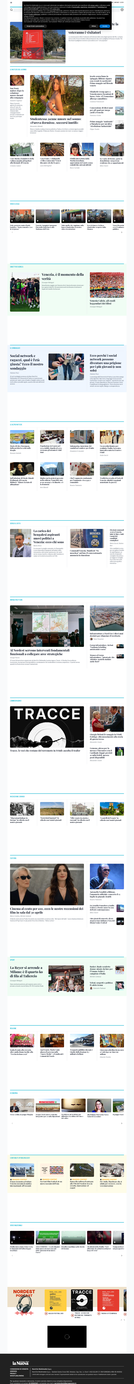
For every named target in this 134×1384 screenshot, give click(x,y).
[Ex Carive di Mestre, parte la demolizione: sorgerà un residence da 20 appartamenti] (112, 149)
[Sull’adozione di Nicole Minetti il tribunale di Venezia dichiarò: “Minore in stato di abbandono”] (22, 469)
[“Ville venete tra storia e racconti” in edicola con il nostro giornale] (82, 809)
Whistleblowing (17, 1376)
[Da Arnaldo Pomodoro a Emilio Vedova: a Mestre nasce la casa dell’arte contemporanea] (102, 908)
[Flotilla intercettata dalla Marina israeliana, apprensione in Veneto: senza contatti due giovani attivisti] (82, 149)
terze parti (53, 11)
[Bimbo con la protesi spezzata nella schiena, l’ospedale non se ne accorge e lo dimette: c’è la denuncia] (52, 469)
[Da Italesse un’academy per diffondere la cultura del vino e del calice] (73, 1105)
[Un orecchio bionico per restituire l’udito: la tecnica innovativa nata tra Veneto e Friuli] (112, 437)
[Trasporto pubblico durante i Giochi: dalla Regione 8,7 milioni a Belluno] (82, 1040)
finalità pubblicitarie (34, 14)
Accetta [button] (104, 26)
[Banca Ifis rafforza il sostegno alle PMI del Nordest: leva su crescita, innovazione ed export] (82, 1170)
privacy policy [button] (94, 5)
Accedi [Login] (122, 2)
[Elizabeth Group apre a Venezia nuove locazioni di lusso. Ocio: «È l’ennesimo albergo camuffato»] (102, 95)
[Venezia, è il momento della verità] (25, 292)
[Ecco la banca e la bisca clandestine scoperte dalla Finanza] (99, 216)
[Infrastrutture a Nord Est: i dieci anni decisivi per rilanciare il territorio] (107, 618)
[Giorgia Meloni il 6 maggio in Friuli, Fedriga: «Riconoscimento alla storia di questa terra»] (107, 719)
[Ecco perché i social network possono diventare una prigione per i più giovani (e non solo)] (107, 363)
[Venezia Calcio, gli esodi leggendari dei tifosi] (107, 285)
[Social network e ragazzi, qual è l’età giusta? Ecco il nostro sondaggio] (66, 367)
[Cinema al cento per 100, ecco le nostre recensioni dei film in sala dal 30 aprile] (47, 884)
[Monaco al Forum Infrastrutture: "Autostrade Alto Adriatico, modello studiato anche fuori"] (102, 658)
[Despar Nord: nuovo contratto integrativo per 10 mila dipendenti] (48, 1105)
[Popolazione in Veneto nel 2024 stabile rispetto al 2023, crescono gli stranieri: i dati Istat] (52, 437)
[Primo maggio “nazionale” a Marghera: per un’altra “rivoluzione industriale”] (102, 123)
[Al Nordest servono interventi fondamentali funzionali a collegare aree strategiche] (47, 626)
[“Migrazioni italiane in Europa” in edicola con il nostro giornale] (22, 809)
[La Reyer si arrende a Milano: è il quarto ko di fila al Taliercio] (66, 978)
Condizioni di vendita (19, 1369)
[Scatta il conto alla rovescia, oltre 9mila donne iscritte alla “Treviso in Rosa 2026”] (22, 1040)
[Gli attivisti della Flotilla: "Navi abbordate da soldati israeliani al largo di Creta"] (99, 1237)
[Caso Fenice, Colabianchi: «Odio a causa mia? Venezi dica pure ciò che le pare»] (52, 149)
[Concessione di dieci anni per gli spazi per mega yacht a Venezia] (102, 110)
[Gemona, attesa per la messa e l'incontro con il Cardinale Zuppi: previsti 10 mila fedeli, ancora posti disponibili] (102, 753)
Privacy (13, 1373)
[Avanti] (122, 232)
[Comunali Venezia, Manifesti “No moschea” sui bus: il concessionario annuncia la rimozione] (87, 538)
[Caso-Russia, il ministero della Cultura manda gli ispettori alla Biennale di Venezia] (22, 149)
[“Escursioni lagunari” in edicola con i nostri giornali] (52, 809)
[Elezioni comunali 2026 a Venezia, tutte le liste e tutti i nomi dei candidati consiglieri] (117, 535)
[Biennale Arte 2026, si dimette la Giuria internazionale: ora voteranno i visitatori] (38, 42)
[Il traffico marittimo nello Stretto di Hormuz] (73, 1237)
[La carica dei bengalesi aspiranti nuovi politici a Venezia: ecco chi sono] (20, 543)
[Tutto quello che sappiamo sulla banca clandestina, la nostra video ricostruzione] (73, 216)
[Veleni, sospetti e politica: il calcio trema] (102, 984)
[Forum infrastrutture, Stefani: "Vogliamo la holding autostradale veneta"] (102, 647)
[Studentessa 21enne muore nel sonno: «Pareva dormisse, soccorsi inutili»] (57, 95)
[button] (67, 1337)
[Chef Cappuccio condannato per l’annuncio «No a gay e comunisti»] (82, 469)
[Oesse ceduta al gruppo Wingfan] (22, 1105)
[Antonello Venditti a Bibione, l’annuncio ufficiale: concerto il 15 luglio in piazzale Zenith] (107, 876)
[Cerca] (11, 9)
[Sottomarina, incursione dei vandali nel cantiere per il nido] (82, 437)
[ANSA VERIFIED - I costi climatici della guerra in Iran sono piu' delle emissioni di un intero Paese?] (48, 1237)
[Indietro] (12, 232)
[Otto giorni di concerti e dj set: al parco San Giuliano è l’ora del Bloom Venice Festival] (102, 921)
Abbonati (116, 2)
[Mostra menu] (11, 2)
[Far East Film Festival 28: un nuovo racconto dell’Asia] (52, 1170)
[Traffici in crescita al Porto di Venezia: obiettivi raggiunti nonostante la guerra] (112, 469)
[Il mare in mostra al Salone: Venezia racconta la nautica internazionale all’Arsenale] (22, 1170)
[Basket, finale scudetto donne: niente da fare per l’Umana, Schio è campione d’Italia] (102, 970)
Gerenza (13, 1371)
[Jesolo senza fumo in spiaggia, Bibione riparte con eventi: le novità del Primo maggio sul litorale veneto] (102, 81)
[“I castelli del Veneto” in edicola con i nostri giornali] (112, 809)
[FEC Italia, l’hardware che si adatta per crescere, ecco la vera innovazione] (112, 1170)
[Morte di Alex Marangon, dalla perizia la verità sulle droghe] (22, 437)
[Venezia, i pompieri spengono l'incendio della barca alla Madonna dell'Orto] (48, 216)
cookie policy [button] (56, 9)
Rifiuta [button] (94, 26)
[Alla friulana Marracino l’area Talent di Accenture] (99, 1105)
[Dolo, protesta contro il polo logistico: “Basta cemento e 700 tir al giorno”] (22, 216)
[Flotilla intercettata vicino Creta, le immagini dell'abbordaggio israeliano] (22, 1237)
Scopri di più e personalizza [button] (35, 26)
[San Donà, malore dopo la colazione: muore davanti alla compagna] (17, 80)
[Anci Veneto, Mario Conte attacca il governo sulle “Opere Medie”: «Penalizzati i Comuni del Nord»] (52, 1040)
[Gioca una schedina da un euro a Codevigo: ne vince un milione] (112, 1040)
